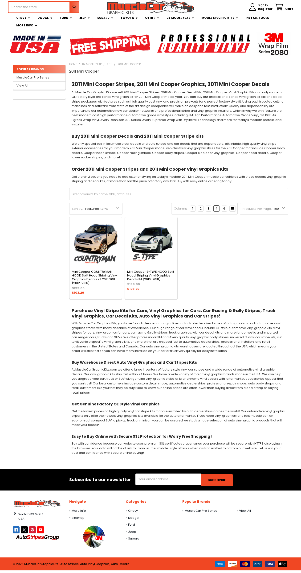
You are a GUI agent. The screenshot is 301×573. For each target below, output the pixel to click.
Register (260, 11)
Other (152, 21)
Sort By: (77, 212)
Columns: (181, 212)
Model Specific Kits (219, 21)
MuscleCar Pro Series (32, 81)
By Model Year (180, 21)
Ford (66, 21)
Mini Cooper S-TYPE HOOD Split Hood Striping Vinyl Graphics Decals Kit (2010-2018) (150, 279)
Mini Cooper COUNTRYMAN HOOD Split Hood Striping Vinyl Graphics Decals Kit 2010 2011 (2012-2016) (95, 281)
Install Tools (257, 21)
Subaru (105, 21)
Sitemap (78, 520)
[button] (94, 539)
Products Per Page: (257, 212)
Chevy (23, 21)
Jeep (84, 21)
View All (22, 89)
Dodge (45, 21)
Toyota (129, 21)
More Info (26, 29)
